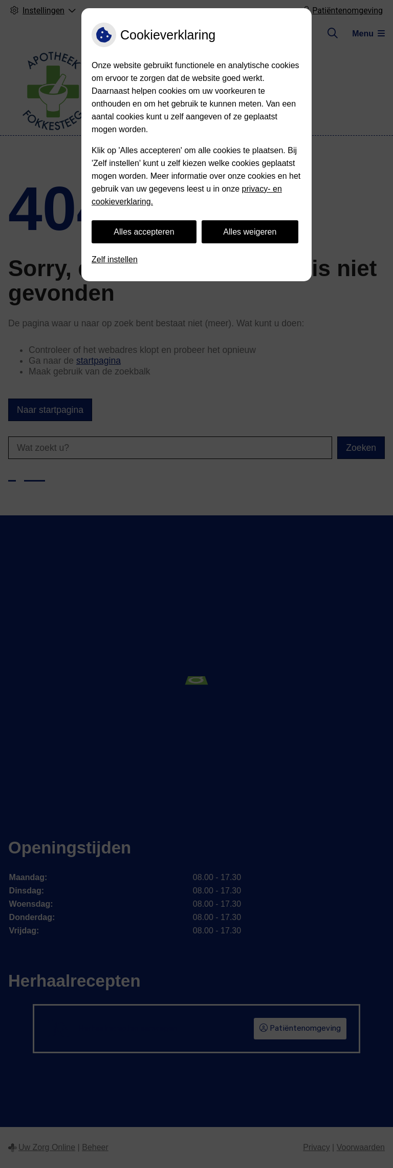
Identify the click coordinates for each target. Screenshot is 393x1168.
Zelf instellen (115, 259)
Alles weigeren (249, 231)
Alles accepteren (144, 231)
